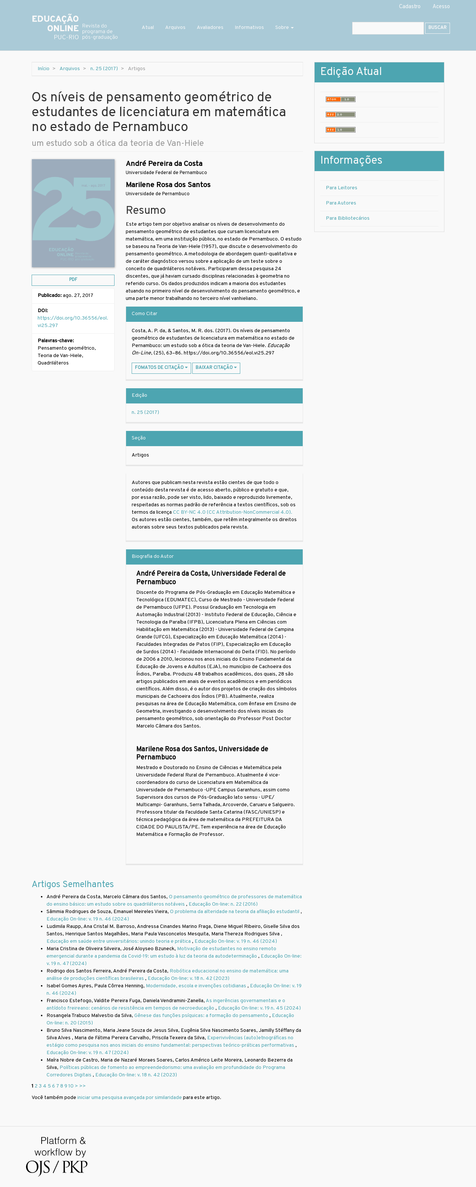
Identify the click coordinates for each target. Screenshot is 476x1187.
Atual (148, 27)
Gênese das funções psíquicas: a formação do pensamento (201, 1016)
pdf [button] (73, 280)
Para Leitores (341, 188)
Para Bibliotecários (348, 218)
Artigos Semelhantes (73, 884)
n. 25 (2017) (104, 69)
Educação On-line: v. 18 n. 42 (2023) (188, 978)
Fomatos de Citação (161, 368)
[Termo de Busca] (388, 28)
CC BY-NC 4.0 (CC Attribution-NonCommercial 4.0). (233, 512)
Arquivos (175, 27)
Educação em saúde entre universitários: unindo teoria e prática (119, 941)
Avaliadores (210, 27)
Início (43, 69)
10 (71, 1086)
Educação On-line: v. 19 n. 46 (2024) (87, 919)
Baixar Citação (216, 368)
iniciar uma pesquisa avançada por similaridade (129, 1098)
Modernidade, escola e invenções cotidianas (196, 986)
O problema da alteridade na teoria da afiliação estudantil (235, 912)
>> (82, 1086)
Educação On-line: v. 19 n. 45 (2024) (259, 1008)
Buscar (437, 28)
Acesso (441, 6)
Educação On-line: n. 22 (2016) (223, 904)
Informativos (249, 27)
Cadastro (410, 6)
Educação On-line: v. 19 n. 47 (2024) (87, 1053)
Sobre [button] (284, 27)
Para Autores (341, 203)
